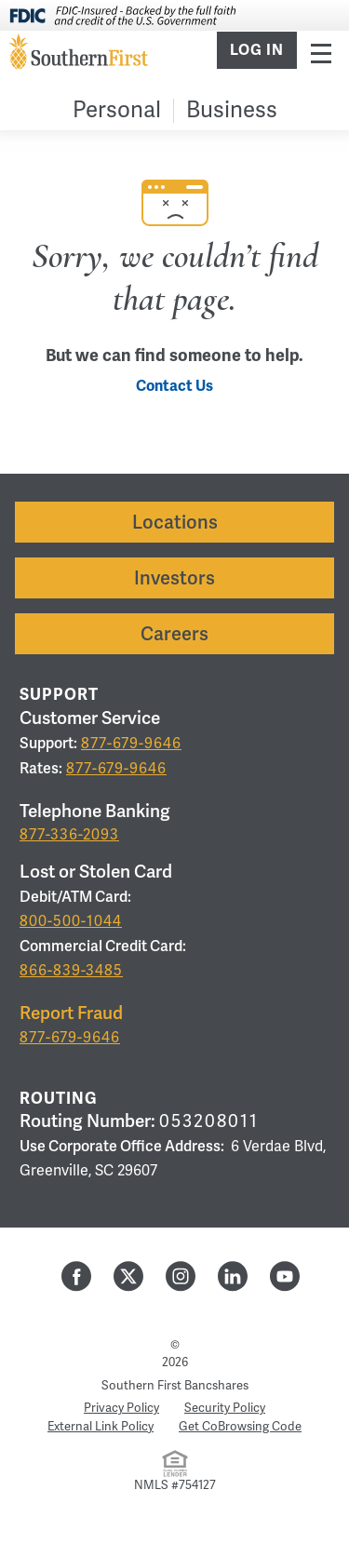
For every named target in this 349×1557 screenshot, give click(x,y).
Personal (117, 110)
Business (231, 110)
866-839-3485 (71, 970)
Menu (321, 52)
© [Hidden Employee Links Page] (175, 1344)
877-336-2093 (69, 834)
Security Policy (224, 1408)
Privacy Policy (121, 1408)
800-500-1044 (71, 921)
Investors (174, 578)
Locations (175, 522)
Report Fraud (71, 1013)
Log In (257, 50)
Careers (174, 634)
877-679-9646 (131, 743)
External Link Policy (100, 1426)
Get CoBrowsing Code (240, 1426)
